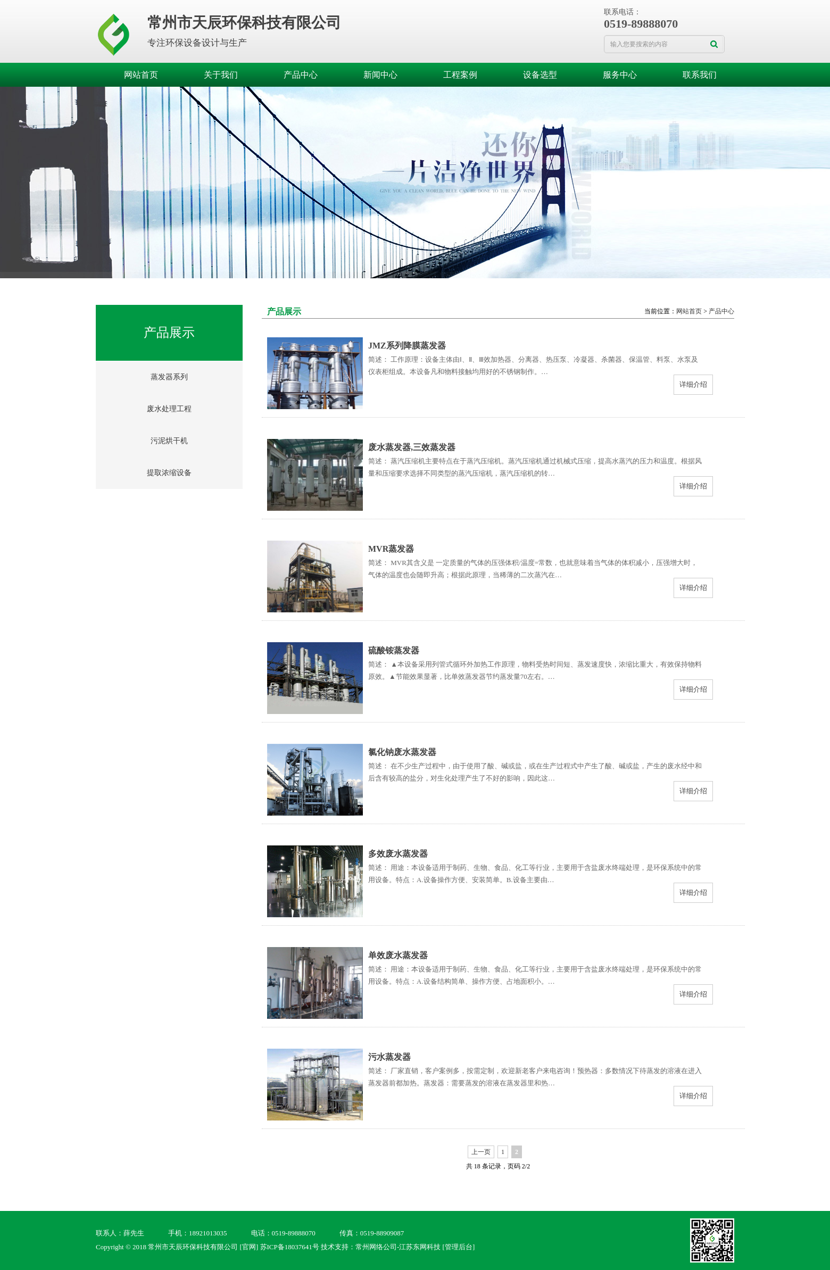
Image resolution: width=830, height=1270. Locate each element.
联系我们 (700, 74)
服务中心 (620, 74)
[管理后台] (459, 1247)
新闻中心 (380, 74)
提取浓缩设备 (169, 473)
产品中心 (301, 74)
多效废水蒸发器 (398, 853)
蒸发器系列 (169, 377)
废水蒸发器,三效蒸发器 (411, 447)
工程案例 (460, 74)
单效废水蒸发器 (398, 955)
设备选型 (540, 74)
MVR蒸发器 (391, 548)
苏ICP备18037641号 (289, 1247)
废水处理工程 (169, 409)
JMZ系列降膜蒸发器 (407, 345)
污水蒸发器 (389, 1056)
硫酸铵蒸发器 (393, 650)
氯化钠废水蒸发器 (402, 752)
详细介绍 (693, 384)
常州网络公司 (376, 1247)
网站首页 (141, 74)
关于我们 (221, 74)
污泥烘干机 (169, 441)
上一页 (481, 1152)
